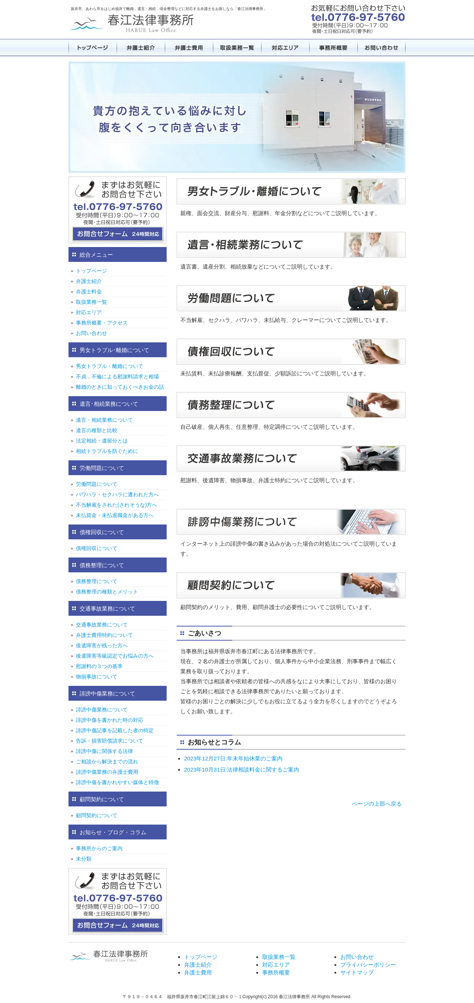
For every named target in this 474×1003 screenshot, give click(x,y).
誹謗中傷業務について (102, 710)
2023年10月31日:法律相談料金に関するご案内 (241, 769)
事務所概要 (333, 47)
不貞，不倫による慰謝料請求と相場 (117, 376)
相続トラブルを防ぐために (107, 451)
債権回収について (96, 548)
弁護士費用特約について (104, 635)
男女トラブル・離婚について (109, 366)
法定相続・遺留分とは (102, 441)
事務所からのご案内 (99, 848)
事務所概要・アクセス (102, 323)
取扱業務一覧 (237, 47)
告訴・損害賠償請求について (109, 741)
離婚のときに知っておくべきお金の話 (120, 387)
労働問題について (96, 484)
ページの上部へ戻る (377, 803)
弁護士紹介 (141, 47)
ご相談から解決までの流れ (107, 761)
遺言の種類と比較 (96, 430)
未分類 (83, 859)
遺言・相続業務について (104, 420)
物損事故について (96, 677)
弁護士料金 (89, 292)
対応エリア (285, 47)
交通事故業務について (102, 625)
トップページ (93, 47)
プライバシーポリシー (368, 964)
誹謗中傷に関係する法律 (104, 751)
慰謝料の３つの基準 (99, 666)
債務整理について (96, 581)
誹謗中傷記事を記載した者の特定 (115, 730)
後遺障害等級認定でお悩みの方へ (115, 656)
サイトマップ (357, 972)
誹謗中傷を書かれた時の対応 (109, 720)
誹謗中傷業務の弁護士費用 (107, 772)
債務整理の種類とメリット (107, 592)
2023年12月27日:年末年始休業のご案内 (233, 758)
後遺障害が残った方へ (102, 645)
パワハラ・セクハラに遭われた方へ (117, 494)
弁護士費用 (189, 47)
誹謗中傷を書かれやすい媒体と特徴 (117, 782)
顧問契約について (96, 815)
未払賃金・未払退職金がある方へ (115, 515)
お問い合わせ (381, 47)
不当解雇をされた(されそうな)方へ (116, 505)
